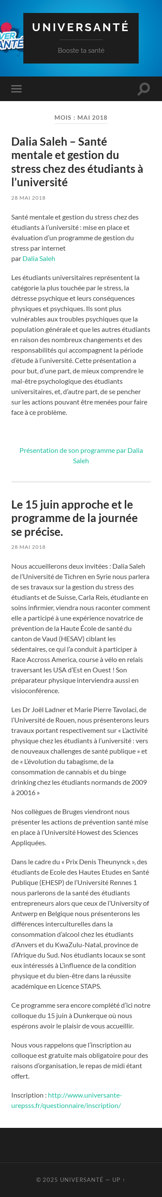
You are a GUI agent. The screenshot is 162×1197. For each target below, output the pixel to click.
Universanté (81, 27)
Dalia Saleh (38, 258)
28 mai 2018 (28, 197)
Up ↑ (118, 1179)
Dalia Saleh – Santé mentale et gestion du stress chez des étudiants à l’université (77, 161)
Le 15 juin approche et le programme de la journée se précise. (74, 517)
